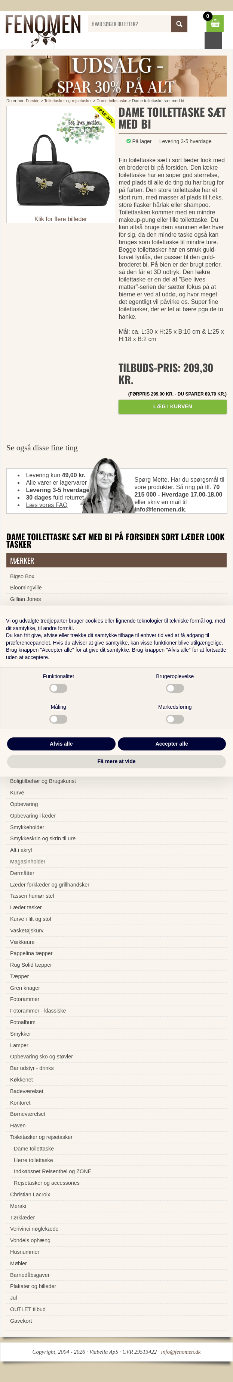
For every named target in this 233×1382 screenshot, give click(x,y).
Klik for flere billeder (60, 219)
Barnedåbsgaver (30, 1275)
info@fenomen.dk (160, 509)
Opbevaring (24, 804)
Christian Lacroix (30, 1194)
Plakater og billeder (33, 1286)
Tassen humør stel (32, 896)
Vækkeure (22, 942)
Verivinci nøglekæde (34, 1229)
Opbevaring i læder (33, 816)
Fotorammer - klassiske (38, 1011)
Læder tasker (26, 907)
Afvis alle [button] (61, 744)
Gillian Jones (25, 599)
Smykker (20, 1034)
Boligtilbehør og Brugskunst (43, 781)
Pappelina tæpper (31, 953)
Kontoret (20, 1103)
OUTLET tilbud (28, 1309)
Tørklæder (22, 1218)
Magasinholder (27, 862)
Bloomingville (26, 588)
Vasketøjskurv (26, 931)
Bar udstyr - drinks (32, 1068)
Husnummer (24, 1252)
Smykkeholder (27, 827)
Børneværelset (27, 1114)
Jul (13, 1298)
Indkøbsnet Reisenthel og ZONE (52, 1171)
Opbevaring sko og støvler (41, 1057)
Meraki (18, 1206)
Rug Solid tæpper (31, 965)
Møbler (18, 1263)
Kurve (17, 793)
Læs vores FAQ (46, 505)
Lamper (19, 1045)
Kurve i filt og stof (30, 919)
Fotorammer (24, 999)
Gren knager (25, 988)
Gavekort (21, 1321)
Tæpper (19, 976)
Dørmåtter (22, 873)
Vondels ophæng (30, 1240)
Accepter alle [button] (172, 744)
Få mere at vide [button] (117, 761)
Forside (33, 100)
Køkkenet (21, 1080)
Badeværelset (26, 1091)
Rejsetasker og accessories (47, 1183)
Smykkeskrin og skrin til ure (43, 838)
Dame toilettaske (111, 100)
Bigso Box (22, 576)
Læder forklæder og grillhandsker (49, 885)
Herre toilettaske (33, 1160)
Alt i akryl (21, 850)
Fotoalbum (23, 1022)
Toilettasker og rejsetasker (68, 100)
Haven (18, 1125)
